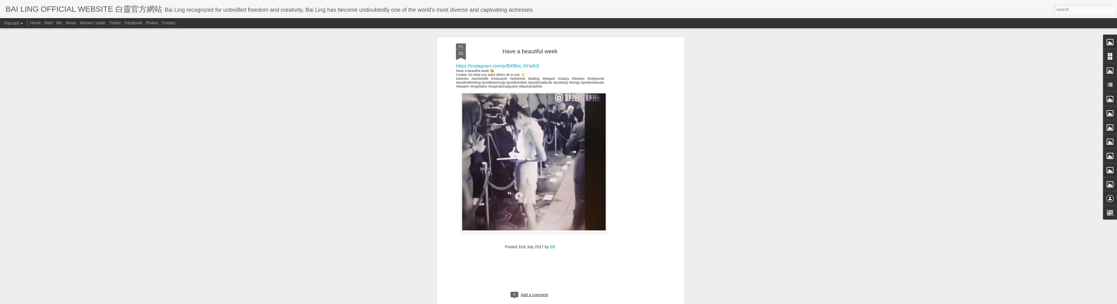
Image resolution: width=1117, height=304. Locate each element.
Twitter (115, 23)
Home (35, 23)
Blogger (593, 300)
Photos (152, 23)
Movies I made (93, 23)
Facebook (133, 23)
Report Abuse (609, 300)
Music (71, 23)
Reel (49, 23)
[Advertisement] (530, 44)
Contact (168, 23)
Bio (59, 23)
